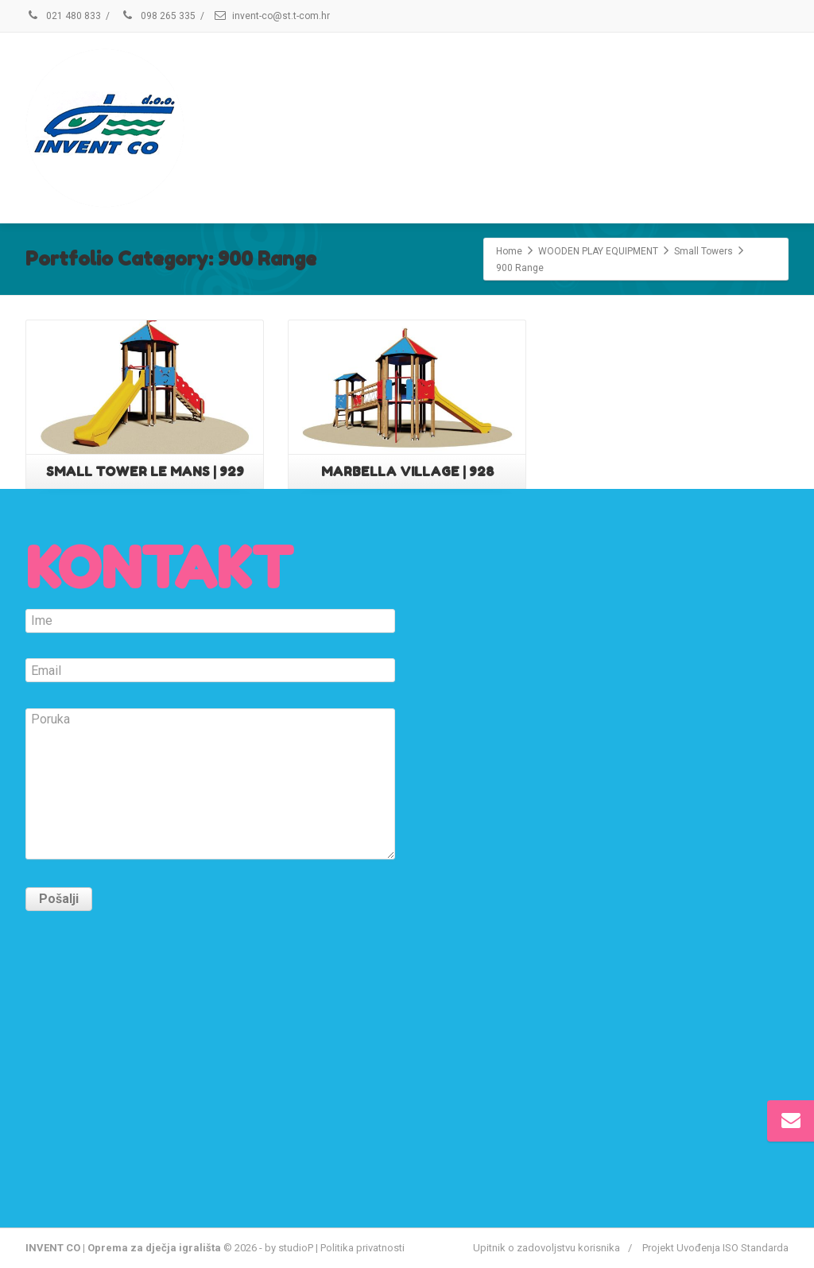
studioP (295, 1248)
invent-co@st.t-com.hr (281, 15)
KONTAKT (732, 126)
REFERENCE (614, 126)
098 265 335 (158, 15)
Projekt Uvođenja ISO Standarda (715, 1248)
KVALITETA (490, 126)
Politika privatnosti (362, 1248)
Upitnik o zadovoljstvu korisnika (546, 1248)
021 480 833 (63, 15)
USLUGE (378, 126)
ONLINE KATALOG (248, 126)
